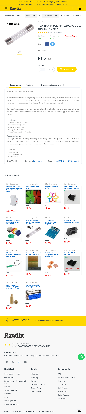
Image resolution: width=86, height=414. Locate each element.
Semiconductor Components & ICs (15, 382)
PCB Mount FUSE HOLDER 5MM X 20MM (71, 221)
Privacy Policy (36, 388)
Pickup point (62, 391)
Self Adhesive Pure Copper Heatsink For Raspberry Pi (52, 254)
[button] (66, 8)
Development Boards (12, 374)
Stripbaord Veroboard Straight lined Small (33, 253)
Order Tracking (63, 395)
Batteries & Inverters (11, 404)
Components (30, 16)
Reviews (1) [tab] (31, 85)
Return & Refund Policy (66, 377)
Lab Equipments (10, 401)
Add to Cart (66, 69)
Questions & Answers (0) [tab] (52, 85)
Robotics (7, 394)
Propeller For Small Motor (32, 187)
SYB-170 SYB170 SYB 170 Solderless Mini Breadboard (12, 222)
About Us (34, 374)
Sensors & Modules (11, 390)
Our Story (34, 377)
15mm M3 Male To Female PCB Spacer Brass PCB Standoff (12, 286)
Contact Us (62, 384)
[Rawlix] (15, 8)
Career (33, 381)
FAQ (59, 374)
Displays (7, 387)
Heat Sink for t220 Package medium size (71, 187)
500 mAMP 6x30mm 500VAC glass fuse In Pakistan (33, 222)
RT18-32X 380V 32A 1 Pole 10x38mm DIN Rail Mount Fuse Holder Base (14, 189)
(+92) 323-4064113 (41, 346)
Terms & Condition (38, 384)
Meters (6, 397)
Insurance (61, 381)
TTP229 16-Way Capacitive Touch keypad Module (51, 222)
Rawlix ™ (7, 411)
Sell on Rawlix (36, 391)
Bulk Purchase (63, 388)
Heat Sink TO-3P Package (69, 253)
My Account (62, 398)
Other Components (51, 16)
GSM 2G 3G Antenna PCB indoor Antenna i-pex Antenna (13, 254)
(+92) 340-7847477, (22, 346)
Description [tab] (15, 85)
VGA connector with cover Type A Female (33, 286)
